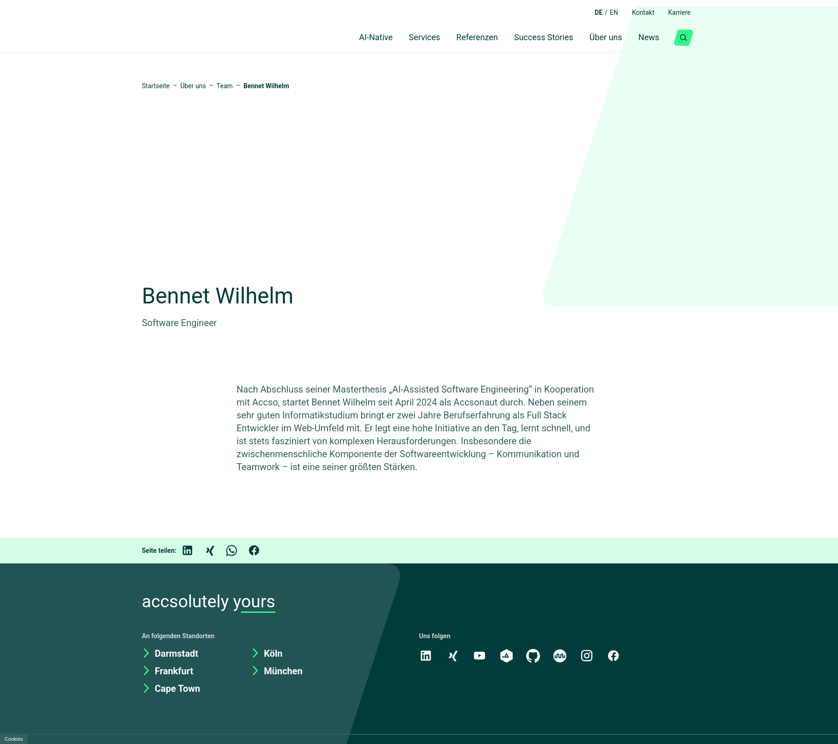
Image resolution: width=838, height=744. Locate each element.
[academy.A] (508, 657)
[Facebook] (260, 552)
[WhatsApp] (238, 552)
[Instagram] (589, 657)
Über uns (602, 37)
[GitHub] (535, 657)
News (648, 37)
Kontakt (638, 12)
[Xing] (216, 552)
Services (412, 37)
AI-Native (359, 37)
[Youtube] (480, 657)
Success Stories (537, 37)
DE (591, 12)
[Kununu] (562, 657)
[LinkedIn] (194, 552)
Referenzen (468, 37)
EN (607, 12)
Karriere (678, 12)
